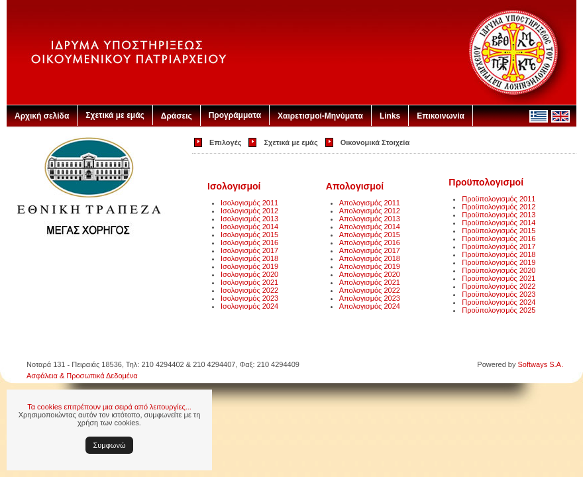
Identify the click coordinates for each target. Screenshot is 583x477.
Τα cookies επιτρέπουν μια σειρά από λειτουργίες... (109, 407)
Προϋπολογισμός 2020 (498, 270)
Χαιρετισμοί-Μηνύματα (320, 116)
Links (390, 116)
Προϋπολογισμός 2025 (498, 310)
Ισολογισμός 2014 (249, 227)
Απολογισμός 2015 (369, 234)
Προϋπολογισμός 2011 (498, 199)
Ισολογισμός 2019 (249, 266)
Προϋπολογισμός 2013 (498, 215)
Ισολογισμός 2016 (249, 242)
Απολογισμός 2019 (369, 266)
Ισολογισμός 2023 (249, 298)
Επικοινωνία (440, 116)
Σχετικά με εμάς (114, 115)
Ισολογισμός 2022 (249, 290)
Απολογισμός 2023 (369, 298)
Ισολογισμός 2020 (249, 274)
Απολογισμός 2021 (369, 282)
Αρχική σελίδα (42, 116)
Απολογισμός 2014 (369, 227)
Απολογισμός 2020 (369, 274)
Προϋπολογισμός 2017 (498, 246)
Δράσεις (176, 116)
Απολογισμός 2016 (369, 242)
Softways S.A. (540, 364)
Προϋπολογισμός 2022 (498, 286)
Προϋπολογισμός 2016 (498, 238)
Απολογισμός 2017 (369, 250)
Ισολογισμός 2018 (249, 258)
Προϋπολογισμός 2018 (498, 254)
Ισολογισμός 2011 (249, 203)
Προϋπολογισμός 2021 (498, 278)
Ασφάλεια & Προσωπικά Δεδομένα (82, 376)
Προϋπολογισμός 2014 (498, 223)
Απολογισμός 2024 (369, 306)
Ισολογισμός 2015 (249, 234)
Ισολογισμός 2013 (249, 219)
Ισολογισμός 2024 (249, 306)
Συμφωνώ (109, 445)
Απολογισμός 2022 (369, 290)
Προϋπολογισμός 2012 (498, 207)
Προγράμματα (235, 115)
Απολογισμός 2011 (369, 203)
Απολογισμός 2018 (369, 258)
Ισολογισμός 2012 (249, 211)
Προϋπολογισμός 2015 (498, 231)
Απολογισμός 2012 (369, 211)
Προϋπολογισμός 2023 (498, 294)
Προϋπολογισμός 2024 (498, 302)
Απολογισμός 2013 (369, 219)
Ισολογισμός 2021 (249, 282)
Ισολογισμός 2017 (249, 250)
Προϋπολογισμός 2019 (498, 262)
